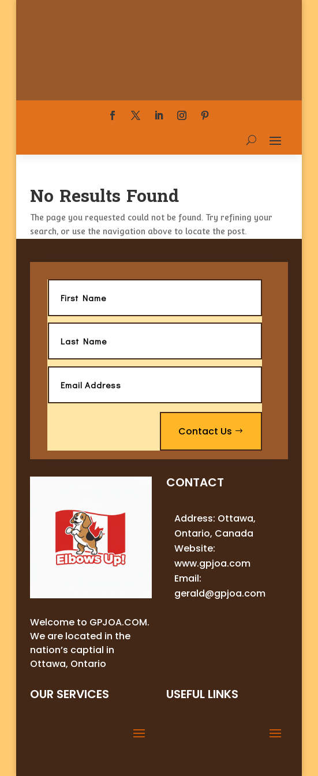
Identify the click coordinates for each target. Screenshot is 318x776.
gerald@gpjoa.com (219, 593)
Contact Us (205, 431)
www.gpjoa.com (212, 563)
